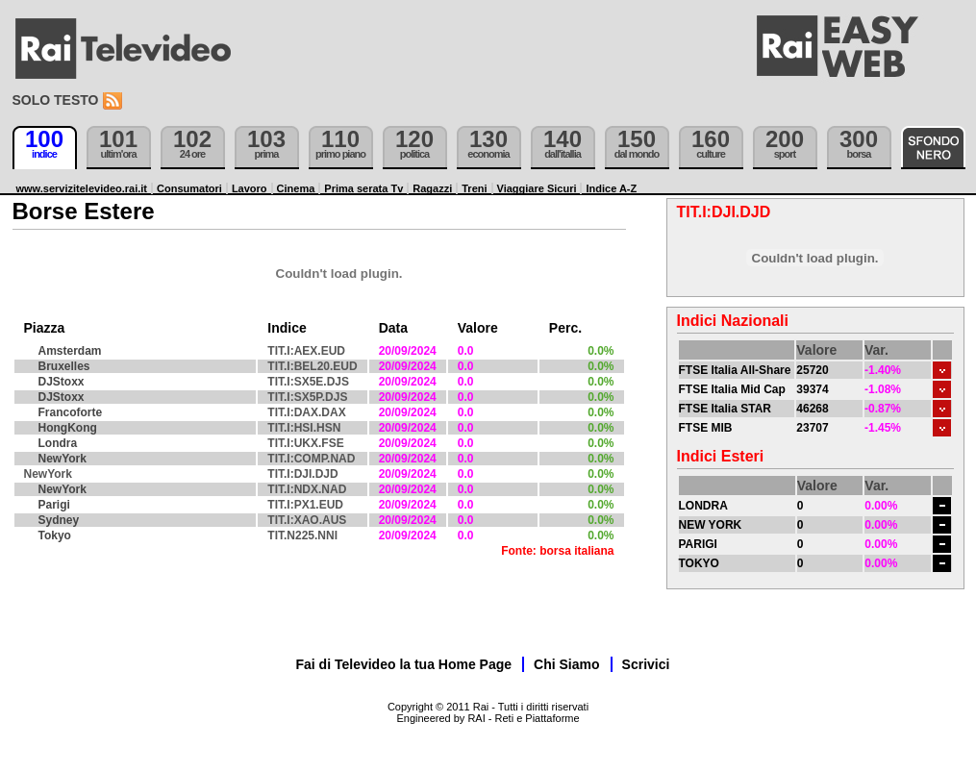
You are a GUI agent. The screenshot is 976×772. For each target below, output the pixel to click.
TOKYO (699, 563)
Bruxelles (64, 366)
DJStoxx (61, 381)
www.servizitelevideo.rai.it (82, 188)
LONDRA (703, 505)
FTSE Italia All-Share (735, 370)
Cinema (296, 188)
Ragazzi (432, 188)
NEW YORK (710, 525)
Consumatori (189, 188)
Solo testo (56, 100)
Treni (474, 188)
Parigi (54, 504)
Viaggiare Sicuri (537, 188)
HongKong (67, 428)
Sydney (59, 520)
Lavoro (249, 188)
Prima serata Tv (363, 188)
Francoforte (70, 412)
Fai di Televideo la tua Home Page (404, 664)
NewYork (62, 458)
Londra (58, 443)
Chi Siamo (566, 664)
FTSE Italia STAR (725, 408)
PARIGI (698, 544)
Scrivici (646, 664)
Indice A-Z (611, 188)
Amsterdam (70, 351)
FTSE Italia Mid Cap (732, 389)
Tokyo (54, 535)
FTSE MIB (706, 428)
